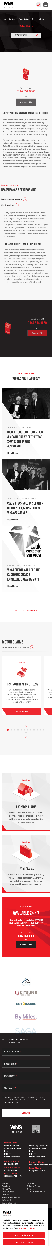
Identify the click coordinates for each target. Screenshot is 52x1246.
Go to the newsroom (26, 610)
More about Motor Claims (15, 653)
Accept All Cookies (24, 1241)
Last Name (10, 1076)
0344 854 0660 (26, 100)
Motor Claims (23, 19)
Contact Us (37, 342)
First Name (10, 1064)
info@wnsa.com (11, 1170)
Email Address (12, 1051)
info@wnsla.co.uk (37, 1170)
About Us (6, 1189)
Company (10, 1088)
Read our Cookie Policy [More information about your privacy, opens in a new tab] (28, 1234)
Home (3, 19)
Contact (5, 1194)
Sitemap (31, 1183)
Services (12, 19)
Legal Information (10, 1203)
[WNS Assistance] (17, 5)
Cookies (30, 1189)
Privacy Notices (11, 1102)
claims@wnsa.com (13, 1176)
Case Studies (8, 1192)
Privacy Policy (33, 1186)
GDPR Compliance (36, 1192)
